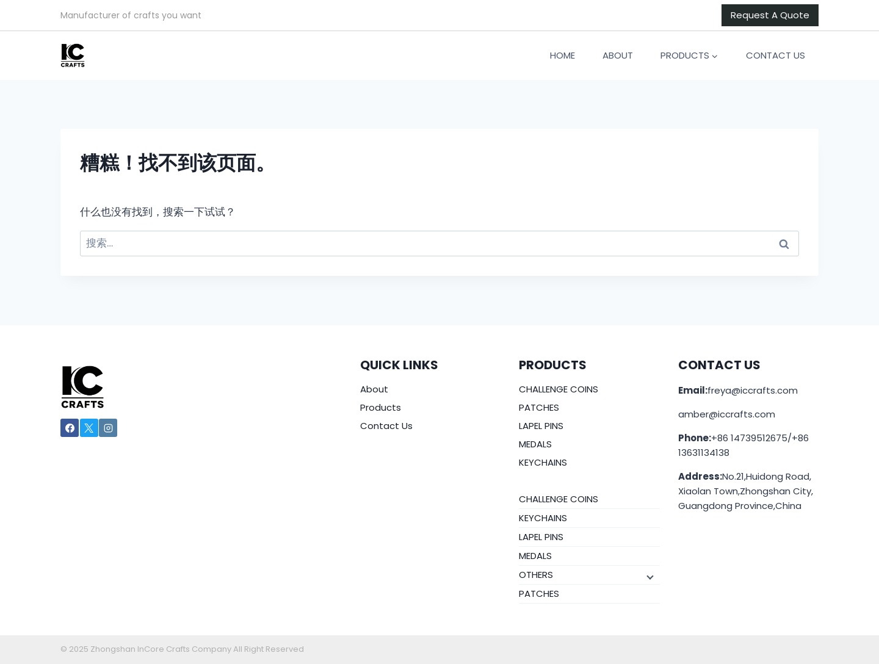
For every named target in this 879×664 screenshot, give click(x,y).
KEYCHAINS (543, 462)
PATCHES (539, 407)
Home (562, 55)
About (617, 55)
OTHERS (536, 574)
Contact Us (775, 55)
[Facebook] (69, 428)
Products (380, 407)
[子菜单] (649, 577)
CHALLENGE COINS (558, 389)
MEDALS (535, 444)
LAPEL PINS (541, 425)
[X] (89, 428)
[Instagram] (108, 428)
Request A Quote (770, 15)
